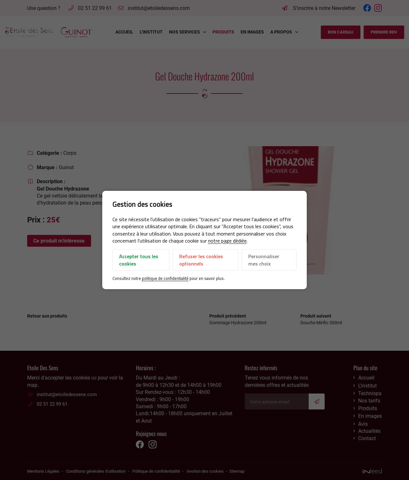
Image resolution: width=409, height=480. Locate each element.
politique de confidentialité (165, 278)
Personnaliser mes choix (263, 259)
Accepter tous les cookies (138, 259)
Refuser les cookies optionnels (201, 259)
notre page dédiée (227, 240)
